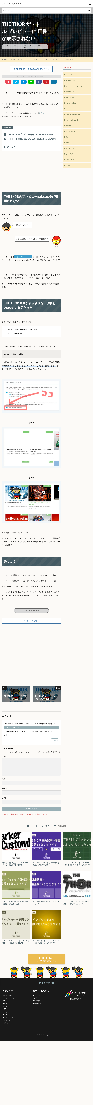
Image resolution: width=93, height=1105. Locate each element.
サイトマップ (38, 999)
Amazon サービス (72, 81)
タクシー (69, 141)
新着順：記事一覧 (16, 59)
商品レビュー (70, 171)
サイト (4, 798)
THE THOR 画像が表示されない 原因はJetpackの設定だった (31, 141)
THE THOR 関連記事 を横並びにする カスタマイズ (46, 906)
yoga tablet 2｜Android (75, 117)
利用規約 (37, 1002)
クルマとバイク (9, 1002)
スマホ (6, 1010)
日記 (5, 1016)
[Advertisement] (31, 169)
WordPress (8, 999)
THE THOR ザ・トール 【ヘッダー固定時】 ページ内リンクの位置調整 (15, 946)
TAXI (5, 1013)
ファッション (70, 153)
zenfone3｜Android (73, 123)
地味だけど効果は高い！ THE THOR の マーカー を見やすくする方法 (15, 865)
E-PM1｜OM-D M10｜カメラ (76, 87)
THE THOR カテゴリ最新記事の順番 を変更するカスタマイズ (46, 865)
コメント (5, 757)
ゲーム (6, 1027)
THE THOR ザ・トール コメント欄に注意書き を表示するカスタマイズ (76, 906)
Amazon (7, 1005)
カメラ (6, 1008)
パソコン (7, 1024)
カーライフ (70, 129)
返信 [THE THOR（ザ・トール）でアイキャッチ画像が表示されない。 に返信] (55, 741)
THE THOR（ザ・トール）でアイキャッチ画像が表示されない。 (30, 724)
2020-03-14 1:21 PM (12, 728)
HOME (6, 59)
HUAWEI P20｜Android (74, 93)
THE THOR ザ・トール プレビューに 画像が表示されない (60, 59)
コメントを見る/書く (31, 621)
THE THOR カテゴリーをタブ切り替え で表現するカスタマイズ (15, 906)
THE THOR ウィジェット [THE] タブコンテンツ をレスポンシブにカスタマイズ (76, 866)
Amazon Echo (71, 75)
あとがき (9, 147)
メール (4, 789)
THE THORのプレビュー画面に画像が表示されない (29, 134)
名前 (3, 780)
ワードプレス (70, 165)
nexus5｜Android (72, 111)
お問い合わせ (38, 1008)
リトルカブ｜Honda (73, 159)
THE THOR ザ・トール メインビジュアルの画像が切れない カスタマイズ (46, 946)
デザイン (69, 147)
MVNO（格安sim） (73, 105)
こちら (41, 113)
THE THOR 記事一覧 (31, 611)
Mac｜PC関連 (71, 99)
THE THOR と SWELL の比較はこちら (31, 69)
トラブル (33, 46)
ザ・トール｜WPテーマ (21, 46)
